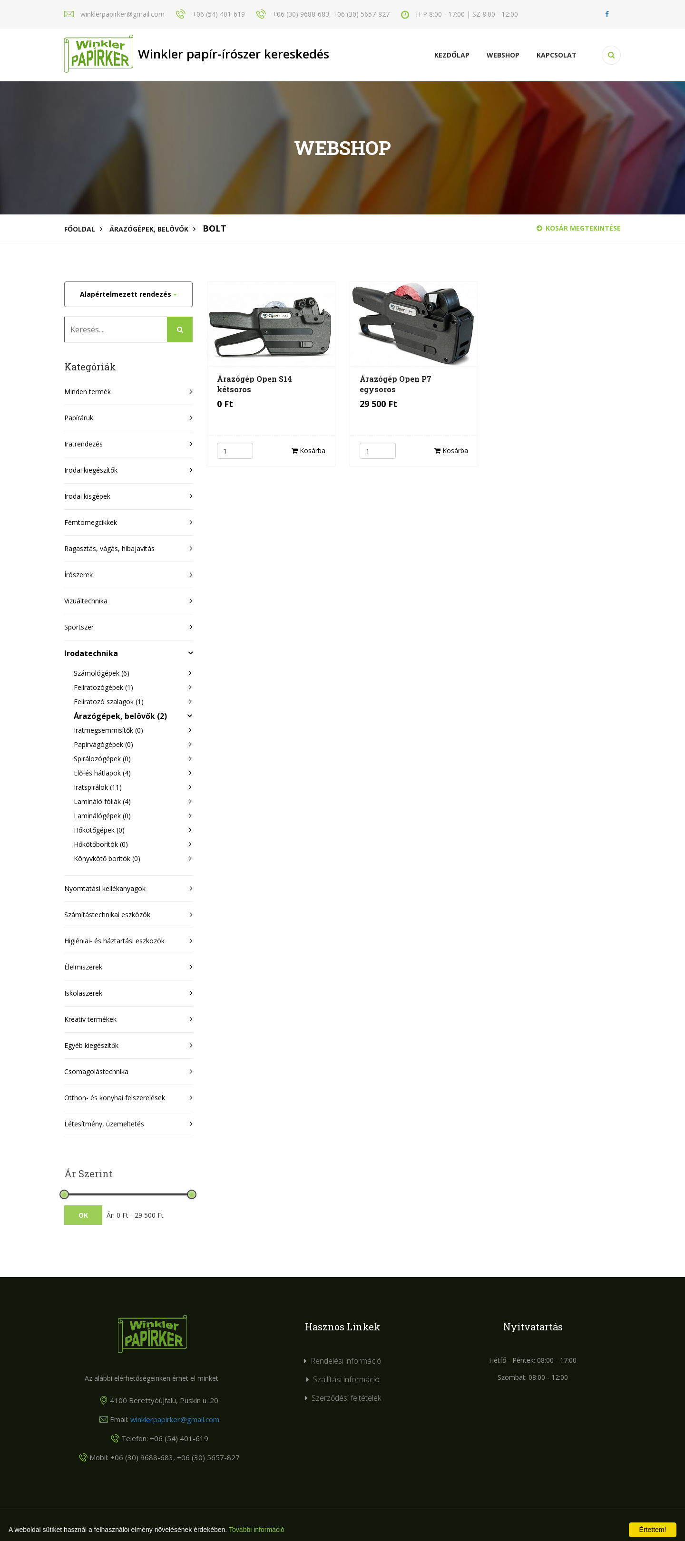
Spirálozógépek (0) (102, 758)
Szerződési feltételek (346, 1398)
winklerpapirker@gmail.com (174, 1419)
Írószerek (78, 574)
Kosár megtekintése (579, 228)
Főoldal (79, 228)
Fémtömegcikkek (90, 522)
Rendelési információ (346, 1361)
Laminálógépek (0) (102, 815)
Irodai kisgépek (87, 496)
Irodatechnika (91, 653)
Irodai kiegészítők (90, 470)
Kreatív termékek (90, 1019)
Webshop (503, 54)
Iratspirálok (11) (98, 787)
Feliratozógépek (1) (103, 687)
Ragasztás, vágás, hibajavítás (109, 548)
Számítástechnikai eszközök (107, 914)
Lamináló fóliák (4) (102, 801)
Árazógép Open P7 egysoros (395, 384)
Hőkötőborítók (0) (101, 844)
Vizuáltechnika (86, 600)
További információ (256, 1529)
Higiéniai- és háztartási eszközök (114, 940)
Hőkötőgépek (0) (99, 829)
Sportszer (79, 626)
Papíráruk (78, 417)
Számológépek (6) (101, 673)
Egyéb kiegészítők (91, 1045)
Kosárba (308, 450)
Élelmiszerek (83, 966)
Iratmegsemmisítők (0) (108, 730)
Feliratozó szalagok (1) (109, 701)
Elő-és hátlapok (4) (102, 772)
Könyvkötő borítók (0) (107, 858)
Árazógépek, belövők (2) (120, 716)
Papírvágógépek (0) (103, 744)
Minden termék (87, 391)
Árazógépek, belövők (148, 228)
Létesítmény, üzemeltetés (104, 1123)
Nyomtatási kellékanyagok (105, 888)
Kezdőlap (452, 54)
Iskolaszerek (83, 993)
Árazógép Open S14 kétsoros (254, 384)
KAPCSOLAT (557, 54)
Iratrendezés (83, 443)
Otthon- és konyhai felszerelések (114, 1097)
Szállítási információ (346, 1379)
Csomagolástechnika (96, 1071)
